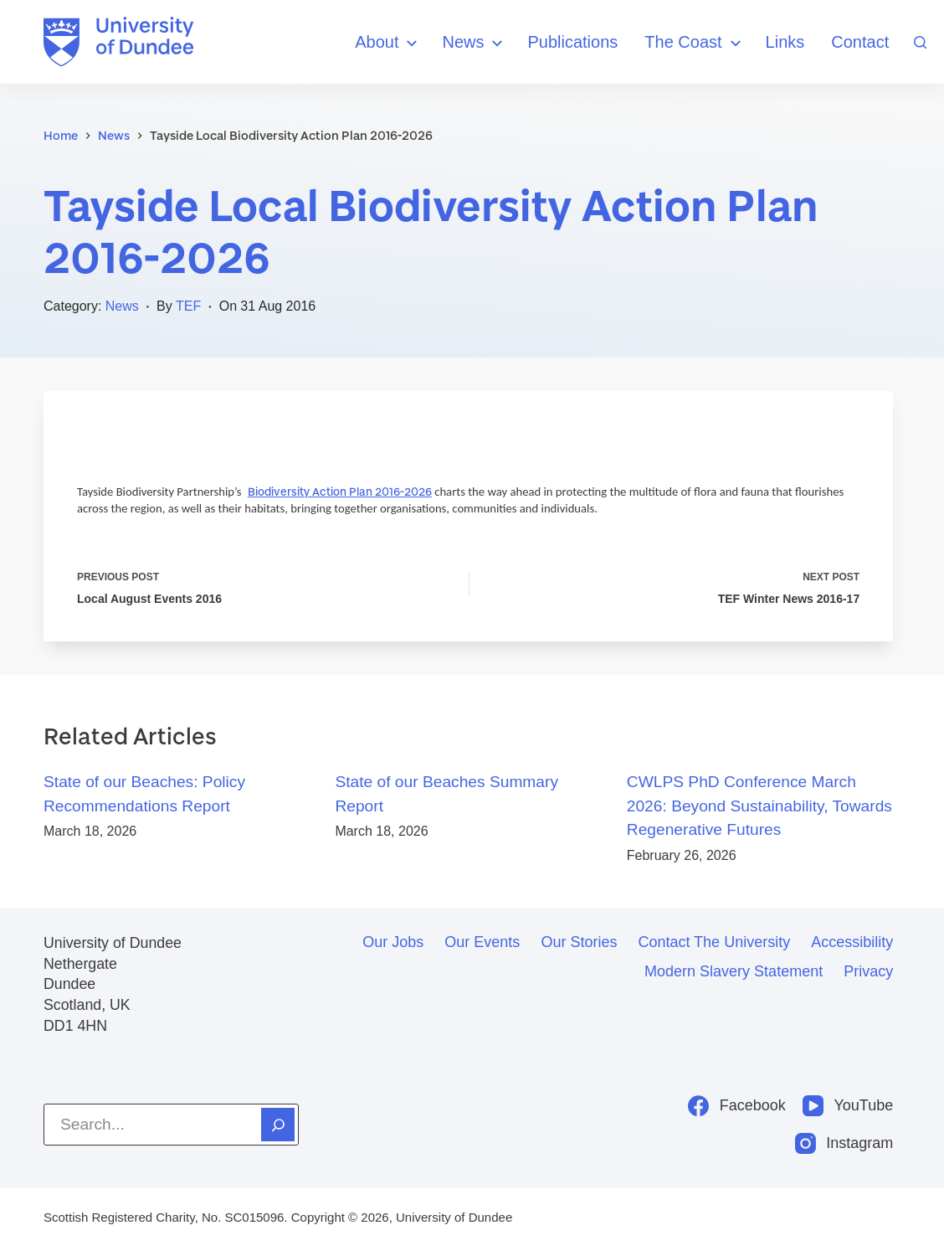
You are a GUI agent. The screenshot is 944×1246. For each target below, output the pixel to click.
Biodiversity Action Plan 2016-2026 (340, 491)
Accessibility (852, 942)
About (388, 43)
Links (785, 42)
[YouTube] (848, 1105)
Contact (860, 42)
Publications (572, 42)
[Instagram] (844, 1143)
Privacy (868, 971)
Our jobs (392, 942)
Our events (482, 942)
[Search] (920, 42)
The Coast (694, 43)
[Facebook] (737, 1105)
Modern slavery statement (733, 971)
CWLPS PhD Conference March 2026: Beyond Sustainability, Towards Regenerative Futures (759, 806)
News (474, 43)
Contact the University (714, 942)
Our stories (579, 942)
